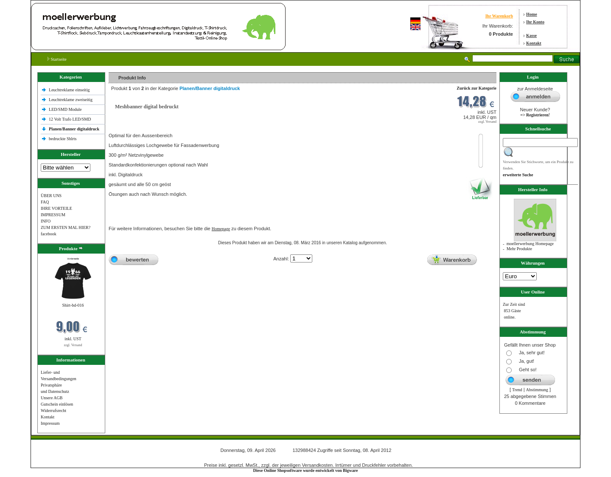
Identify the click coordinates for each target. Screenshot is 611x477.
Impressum (50, 423)
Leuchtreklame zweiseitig (71, 99)
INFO (45, 221)
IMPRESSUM (53, 214)
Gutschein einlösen (57, 404)
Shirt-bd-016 (73, 305)
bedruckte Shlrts (62, 138)
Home (531, 14)
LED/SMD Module (65, 109)
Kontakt (533, 43)
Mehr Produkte (519, 248)
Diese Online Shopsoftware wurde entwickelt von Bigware (305, 470)
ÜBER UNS (51, 195)
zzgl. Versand (73, 345)
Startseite (57, 59)
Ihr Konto (535, 22)
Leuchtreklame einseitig (70, 89)
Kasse (531, 35)
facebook (48, 233)
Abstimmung (537, 389)
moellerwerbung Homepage (530, 243)
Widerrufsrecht (53, 410)
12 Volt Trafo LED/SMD (70, 119)
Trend (517, 389)
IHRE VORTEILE (56, 208)
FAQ (45, 202)
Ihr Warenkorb (499, 16)
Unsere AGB (51, 397)
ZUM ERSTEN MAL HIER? (65, 227)
